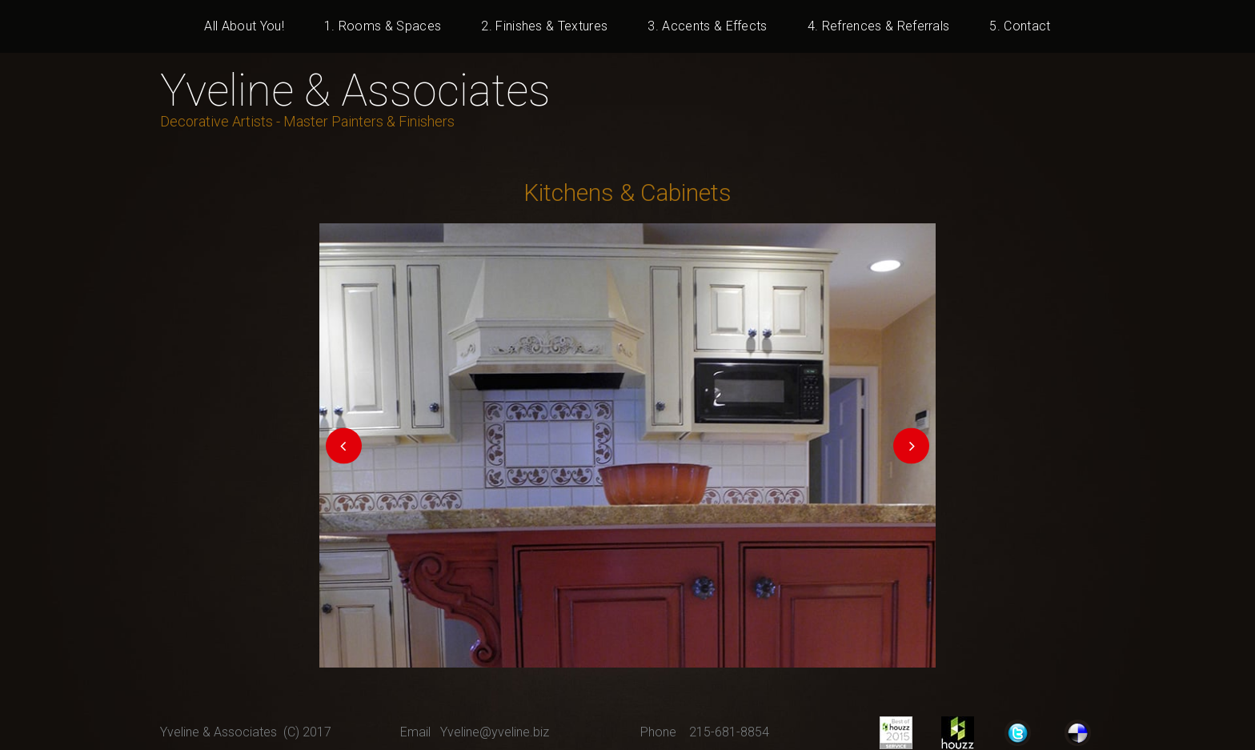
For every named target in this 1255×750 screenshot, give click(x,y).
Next (911, 445)
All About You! (243, 26)
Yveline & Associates (355, 90)
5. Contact (1019, 26)
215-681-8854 (729, 732)
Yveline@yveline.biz (494, 732)
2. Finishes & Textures (544, 26)
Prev (344, 445)
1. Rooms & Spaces (382, 26)
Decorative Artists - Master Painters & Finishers (307, 121)
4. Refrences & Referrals (879, 26)
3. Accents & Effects (707, 26)
